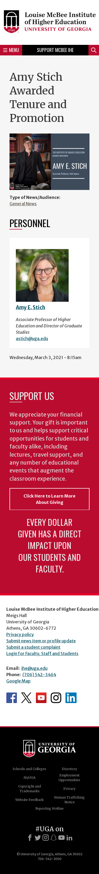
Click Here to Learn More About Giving (49, 499)
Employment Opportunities (69, 777)
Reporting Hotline (49, 808)
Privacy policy (20, 634)
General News (23, 203)
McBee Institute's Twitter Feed (26, 697)
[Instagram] (46, 837)
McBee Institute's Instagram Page (56, 697)
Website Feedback (29, 800)
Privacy (69, 789)
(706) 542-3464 (39, 674)
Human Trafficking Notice (69, 799)
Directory (69, 769)
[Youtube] (61, 837)
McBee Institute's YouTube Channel (41, 697)
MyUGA (29, 778)
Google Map (18, 681)
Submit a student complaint (33, 647)
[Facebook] (30, 837)
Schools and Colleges (29, 769)
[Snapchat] (53, 837)
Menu (11, 49)
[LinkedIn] (69, 837)
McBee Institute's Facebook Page (11, 697)
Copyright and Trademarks (29, 788)
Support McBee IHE (55, 49)
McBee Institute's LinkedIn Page (71, 697)
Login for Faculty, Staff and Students (42, 653)
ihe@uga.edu (34, 668)
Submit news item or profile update (41, 640)
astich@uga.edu (32, 338)
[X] (38, 837)
